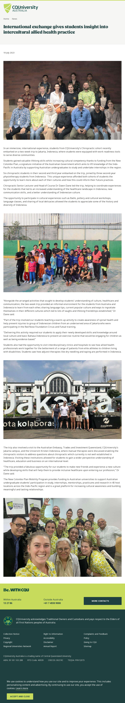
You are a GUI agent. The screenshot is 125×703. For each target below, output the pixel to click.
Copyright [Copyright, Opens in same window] (7, 642)
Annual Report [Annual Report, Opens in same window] (50, 646)
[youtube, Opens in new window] (36, 669)
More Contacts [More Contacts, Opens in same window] (103, 601)
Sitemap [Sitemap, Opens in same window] (87, 646)
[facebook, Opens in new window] (6, 669)
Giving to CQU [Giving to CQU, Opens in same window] (90, 642)
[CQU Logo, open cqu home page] (20, 8)
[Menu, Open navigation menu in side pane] (119, 8)
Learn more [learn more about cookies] (22, 688)
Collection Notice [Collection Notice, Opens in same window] (11, 634)
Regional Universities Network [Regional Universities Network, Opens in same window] (17, 646)
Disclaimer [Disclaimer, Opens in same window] (48, 642)
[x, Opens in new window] (29, 669)
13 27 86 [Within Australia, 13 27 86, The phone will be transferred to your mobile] (7, 603)
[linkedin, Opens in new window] (21, 669)
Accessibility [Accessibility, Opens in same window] (49, 638)
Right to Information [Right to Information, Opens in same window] (53, 634)
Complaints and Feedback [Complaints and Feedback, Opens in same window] (96, 634)
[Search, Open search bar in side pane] (113, 8)
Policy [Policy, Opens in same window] (86, 638)
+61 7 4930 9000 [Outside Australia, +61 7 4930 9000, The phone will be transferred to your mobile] (52, 603)
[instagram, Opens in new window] (14, 669)
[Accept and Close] (20, 696)
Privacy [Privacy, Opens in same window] (6, 638)
